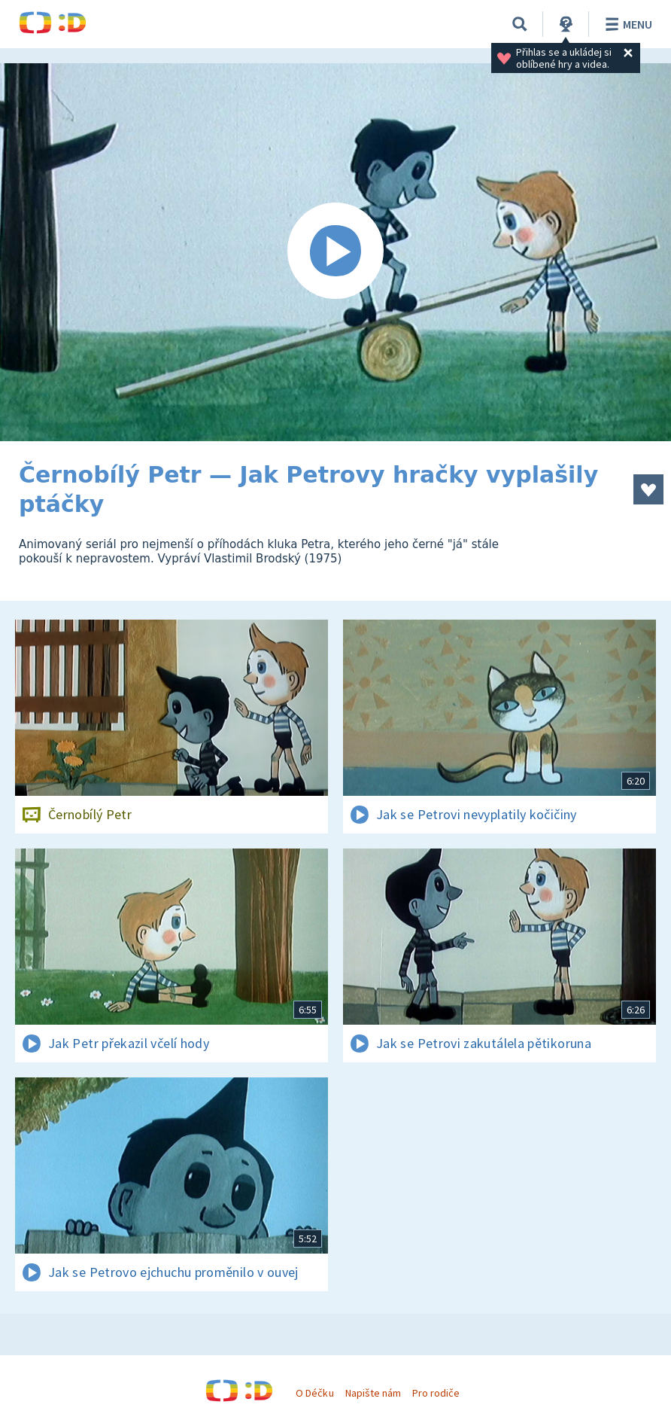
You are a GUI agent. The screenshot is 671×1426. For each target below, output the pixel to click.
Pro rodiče (436, 1393)
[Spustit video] (335, 252)
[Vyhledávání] (519, 24)
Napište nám (373, 1393)
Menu (626, 24)
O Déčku (314, 1393)
